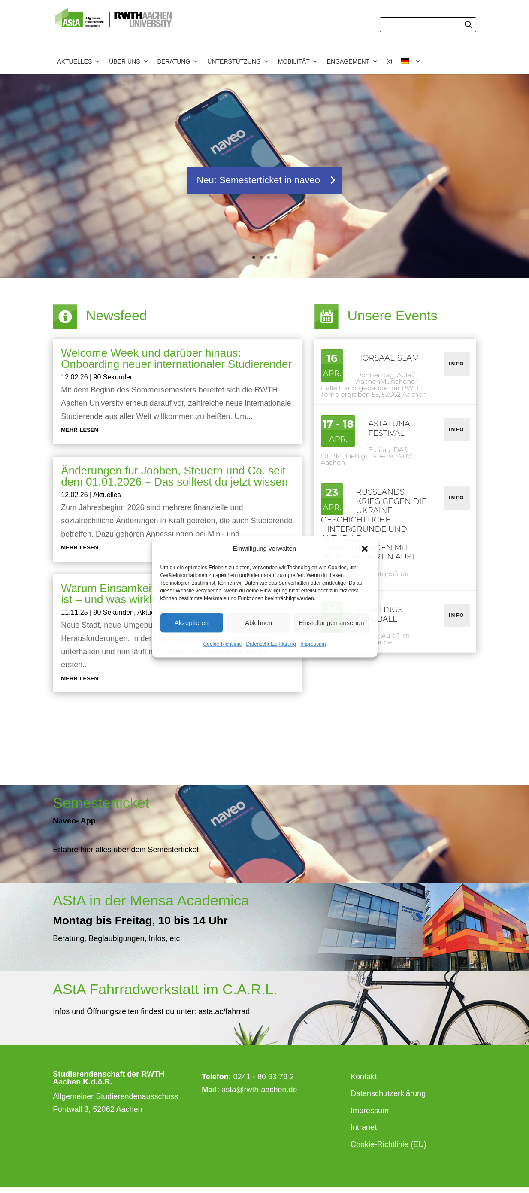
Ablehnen (258, 622)
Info (457, 364)
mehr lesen (79, 429)
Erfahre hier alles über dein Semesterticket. (127, 849)
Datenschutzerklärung (271, 644)
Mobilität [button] (298, 61)
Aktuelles (107, 494)
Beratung (178, 61)
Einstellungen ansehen (331, 622)
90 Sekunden (114, 377)
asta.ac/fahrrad (223, 1011)
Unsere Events (393, 315)
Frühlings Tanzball (379, 614)
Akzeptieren (192, 622)
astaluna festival (389, 428)
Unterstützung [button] (238, 61)
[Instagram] (389, 61)
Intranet (364, 1127)
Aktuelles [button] (78, 61)
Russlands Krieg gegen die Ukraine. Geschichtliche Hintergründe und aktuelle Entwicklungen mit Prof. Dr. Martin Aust (374, 524)
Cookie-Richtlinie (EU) (388, 1144)
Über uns (128, 61)
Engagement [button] (352, 61)
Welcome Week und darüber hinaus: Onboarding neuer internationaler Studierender (176, 358)
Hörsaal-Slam (387, 358)
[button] (364, 548)
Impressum (313, 644)
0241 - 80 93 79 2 (263, 1076)
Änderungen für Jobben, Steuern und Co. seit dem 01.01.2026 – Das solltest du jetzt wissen (174, 476)
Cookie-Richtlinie (222, 644)
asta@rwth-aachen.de (259, 1089)
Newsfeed (116, 315)
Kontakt (364, 1076)
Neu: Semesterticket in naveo (258, 181)
